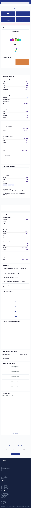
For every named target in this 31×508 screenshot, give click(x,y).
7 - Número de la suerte (5, 492)
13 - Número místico (4, 493)
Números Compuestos (4, 488)
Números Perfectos (4, 475)
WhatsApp (19, 445)
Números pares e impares (22, 354)
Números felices (3, 484)
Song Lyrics (2, 503)
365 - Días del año (4, 496)
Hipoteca (2, 470)
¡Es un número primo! (15, 24)
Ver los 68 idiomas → (15, 433)
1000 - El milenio (4, 497)
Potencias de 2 (3, 478)
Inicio (2, 467)
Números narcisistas (4, 486)
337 (27, 97)
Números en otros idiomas (5, 468)
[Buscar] (15, 3)
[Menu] (29, 1)
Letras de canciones (4, 502)
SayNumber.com (3, 501)
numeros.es (3, 0)
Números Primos (6, 354)
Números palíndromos (4, 477)
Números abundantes (4, 485)
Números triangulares (4, 483)
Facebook (15, 445)
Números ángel (5, 358)
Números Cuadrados (4, 487)
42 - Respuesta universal (5, 494)
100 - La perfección (4, 495)
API (1, 471)
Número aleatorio (15, 454)
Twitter (11, 445)
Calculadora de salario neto (5, 469)
